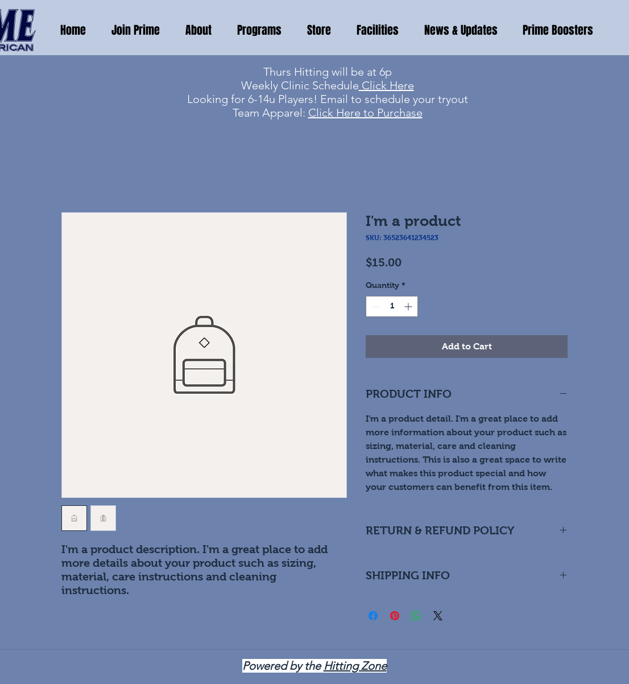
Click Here (386, 85)
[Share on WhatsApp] (416, 616)
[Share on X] (438, 616)
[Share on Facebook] (373, 616)
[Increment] (409, 306)
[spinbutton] (392, 306)
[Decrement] (374, 306)
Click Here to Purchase (365, 113)
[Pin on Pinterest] (395, 616)
